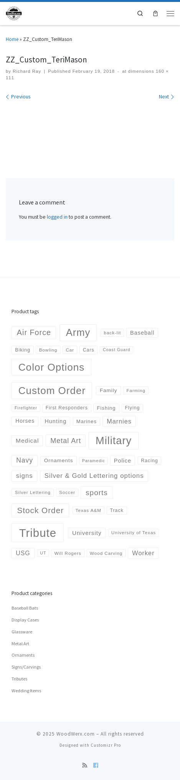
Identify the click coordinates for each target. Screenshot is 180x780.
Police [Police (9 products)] (122, 461)
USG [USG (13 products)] (23, 553)
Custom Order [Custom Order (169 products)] (52, 390)
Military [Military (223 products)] (114, 440)
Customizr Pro (106, 745)
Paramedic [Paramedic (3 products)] (93, 460)
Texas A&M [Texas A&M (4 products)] (88, 510)
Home (12, 39)
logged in (57, 217)
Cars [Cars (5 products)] (88, 350)
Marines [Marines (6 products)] (86, 421)
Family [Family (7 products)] (108, 390)
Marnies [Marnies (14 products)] (119, 421)
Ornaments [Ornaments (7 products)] (58, 460)
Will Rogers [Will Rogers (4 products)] (67, 553)
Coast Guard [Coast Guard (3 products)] (116, 349)
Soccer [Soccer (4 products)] (67, 492)
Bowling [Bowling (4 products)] (48, 349)
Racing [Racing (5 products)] (149, 460)
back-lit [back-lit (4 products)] (112, 332)
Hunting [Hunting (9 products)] (55, 421)
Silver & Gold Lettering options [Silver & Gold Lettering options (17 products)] (94, 475)
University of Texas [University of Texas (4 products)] (133, 532)
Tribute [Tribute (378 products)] (37, 533)
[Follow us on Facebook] (95, 765)
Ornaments (23, 655)
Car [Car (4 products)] (70, 349)
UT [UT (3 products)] (43, 553)
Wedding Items (26, 690)
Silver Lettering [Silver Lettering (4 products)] (33, 492)
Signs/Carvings (26, 667)
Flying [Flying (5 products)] (132, 407)
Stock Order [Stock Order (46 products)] (40, 510)
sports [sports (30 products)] (97, 493)
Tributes (19, 679)
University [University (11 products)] (87, 533)
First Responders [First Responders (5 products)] (67, 407)
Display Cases (25, 620)
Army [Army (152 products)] (78, 332)
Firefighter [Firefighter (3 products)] (26, 408)
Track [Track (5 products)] (116, 510)
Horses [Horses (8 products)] (25, 421)
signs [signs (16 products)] (24, 475)
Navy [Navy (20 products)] (24, 460)
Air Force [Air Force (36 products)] (34, 332)
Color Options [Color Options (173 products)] (51, 367)
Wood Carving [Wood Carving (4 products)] (106, 553)
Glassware (22, 631)
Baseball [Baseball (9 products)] (142, 333)
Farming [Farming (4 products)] (135, 390)
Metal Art (20, 643)
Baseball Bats (25, 608)
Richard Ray (27, 71)
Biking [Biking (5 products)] (22, 350)
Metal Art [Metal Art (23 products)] (65, 441)
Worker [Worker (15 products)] (143, 552)
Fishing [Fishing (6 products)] (106, 408)
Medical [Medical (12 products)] (27, 440)
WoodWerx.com (75, 734)
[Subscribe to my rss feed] (84, 765)
